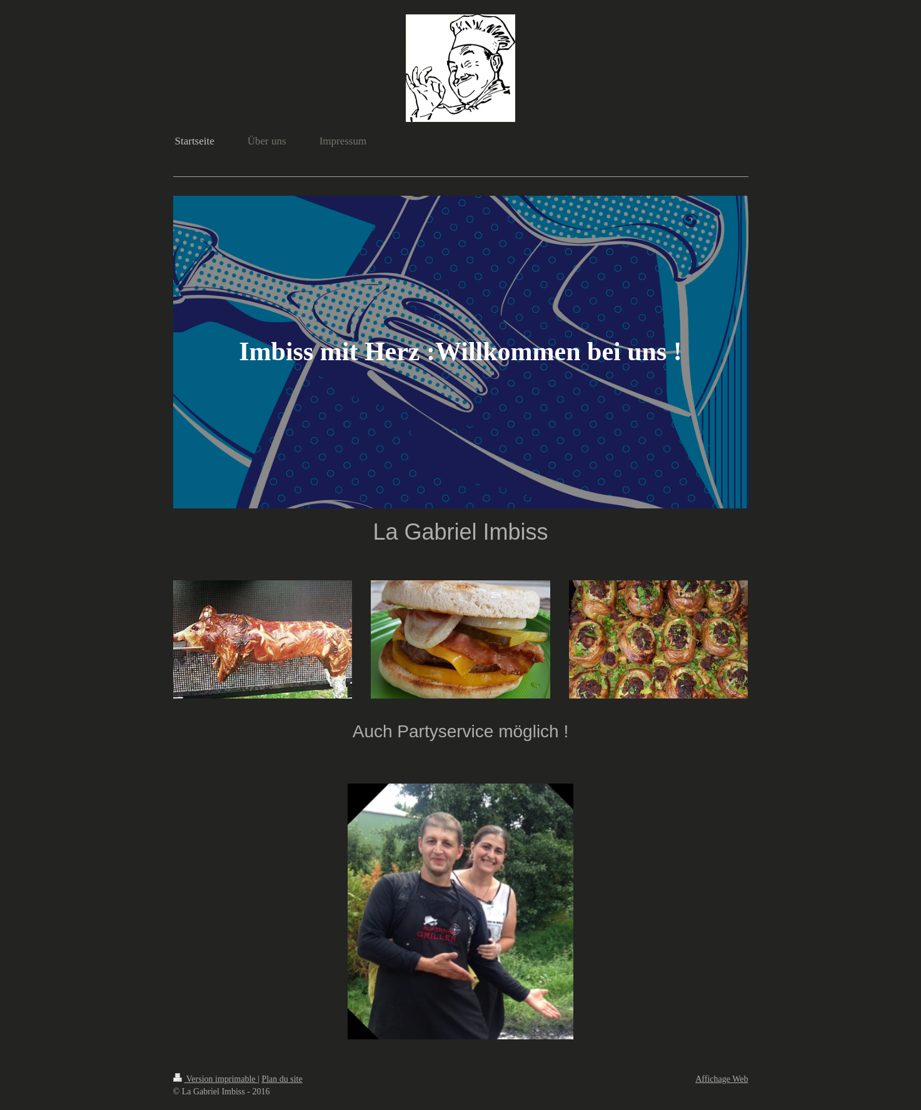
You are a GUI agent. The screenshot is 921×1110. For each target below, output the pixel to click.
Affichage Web (721, 1079)
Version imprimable (215, 1079)
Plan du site (281, 1079)
